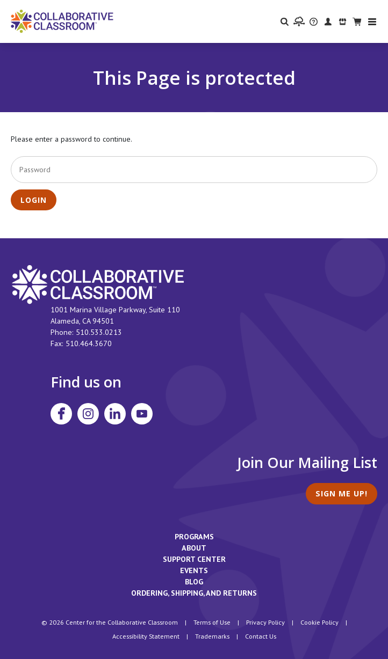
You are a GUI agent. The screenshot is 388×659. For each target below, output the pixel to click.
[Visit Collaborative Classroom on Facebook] (61, 413)
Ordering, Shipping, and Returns (194, 593)
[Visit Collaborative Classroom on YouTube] (142, 413)
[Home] (62, 20)
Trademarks (212, 636)
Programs (194, 536)
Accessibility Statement (145, 636)
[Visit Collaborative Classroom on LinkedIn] (115, 413)
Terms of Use (212, 622)
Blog (194, 582)
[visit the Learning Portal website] (299, 21)
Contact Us (260, 636)
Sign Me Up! (341, 493)
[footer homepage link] (98, 284)
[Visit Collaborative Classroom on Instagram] (88, 413)
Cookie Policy (319, 622)
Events (194, 570)
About (194, 548)
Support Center (194, 559)
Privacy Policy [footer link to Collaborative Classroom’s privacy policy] (265, 622)
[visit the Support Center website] (314, 21)
